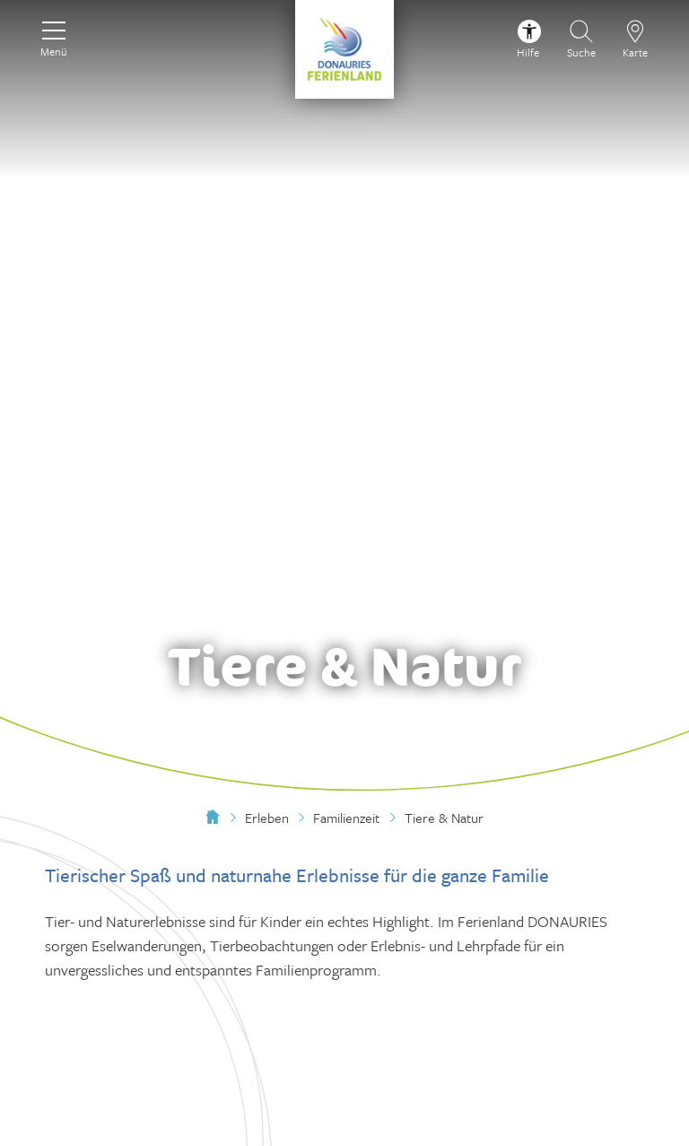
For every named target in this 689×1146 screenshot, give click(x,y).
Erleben (267, 817)
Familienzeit (346, 817)
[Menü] (54, 36)
